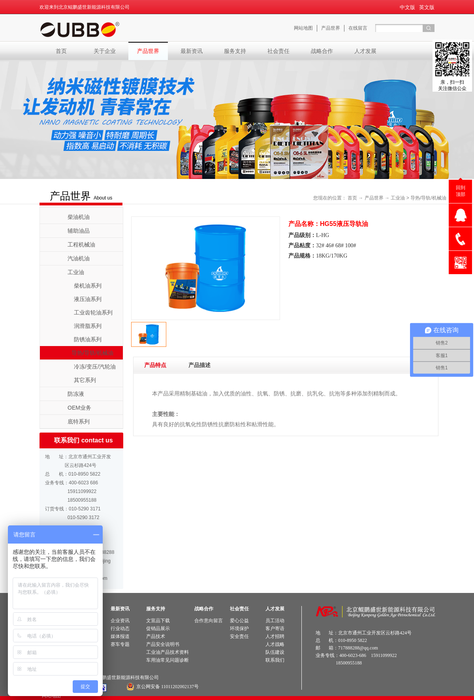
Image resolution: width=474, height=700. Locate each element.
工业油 (398, 198)
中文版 (407, 7)
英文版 (426, 7)
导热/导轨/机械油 (428, 198)
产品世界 (374, 198)
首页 (61, 51)
